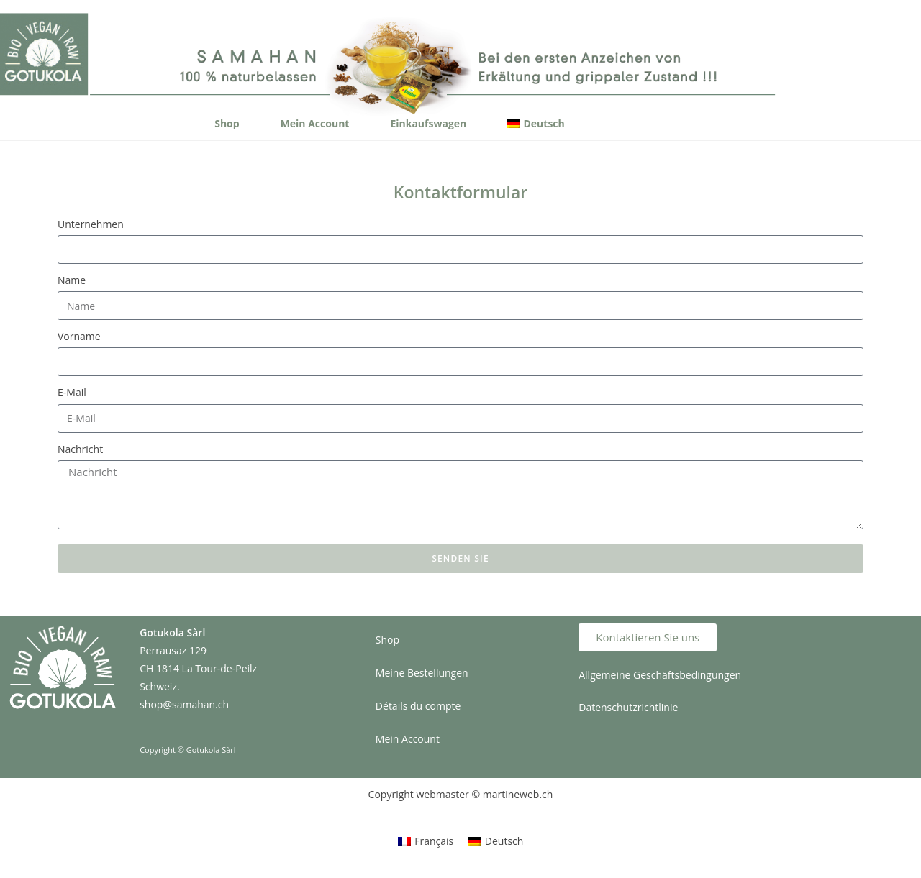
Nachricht (80, 449)
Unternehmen (91, 224)
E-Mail (72, 392)
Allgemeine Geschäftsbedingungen (660, 675)
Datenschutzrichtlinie (628, 707)
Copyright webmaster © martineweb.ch (460, 794)
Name (72, 280)
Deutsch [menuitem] (504, 841)
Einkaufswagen (428, 123)
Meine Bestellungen (422, 673)
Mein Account (315, 123)
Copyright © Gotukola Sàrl (187, 749)
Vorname (79, 336)
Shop (226, 123)
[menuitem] (536, 123)
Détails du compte (418, 706)
